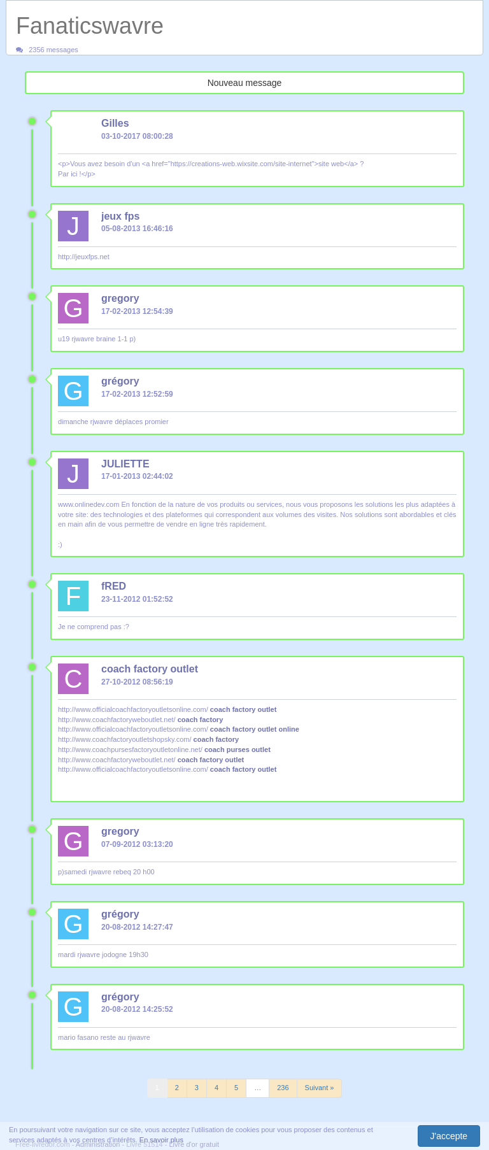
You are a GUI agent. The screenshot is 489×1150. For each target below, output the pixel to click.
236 (282, 1087)
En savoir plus (161, 1140)
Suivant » (319, 1087)
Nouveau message (245, 83)
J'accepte (448, 1136)
